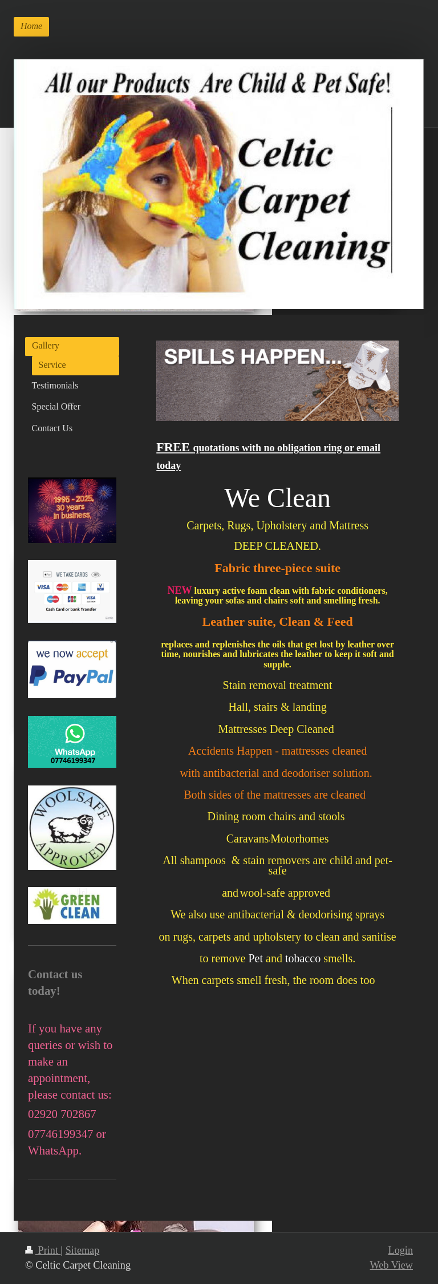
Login (400, 1250)
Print (42, 1250)
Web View (391, 1265)
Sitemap (83, 1250)
